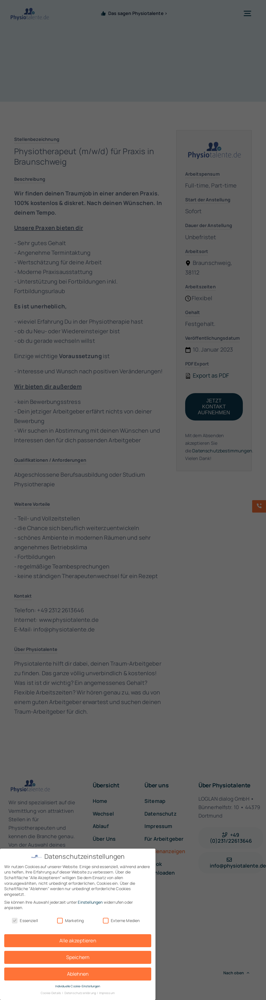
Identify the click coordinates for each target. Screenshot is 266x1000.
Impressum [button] (107, 993)
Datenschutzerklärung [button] (80, 993)
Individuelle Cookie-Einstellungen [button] (77, 986)
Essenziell (25, 920)
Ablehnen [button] (77, 973)
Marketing (70, 920)
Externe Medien (121, 920)
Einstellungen (90, 902)
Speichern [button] (77, 957)
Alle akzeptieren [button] (77, 940)
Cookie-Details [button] (51, 993)
